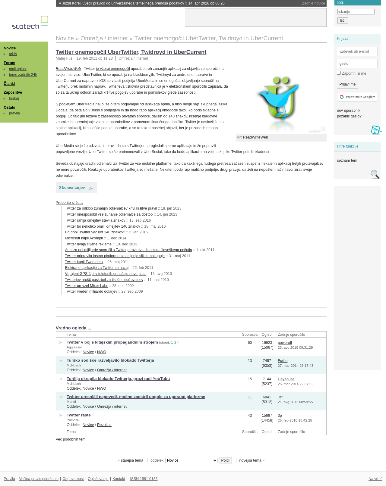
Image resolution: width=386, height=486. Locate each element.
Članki (9, 84)
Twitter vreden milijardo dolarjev (91, 291)
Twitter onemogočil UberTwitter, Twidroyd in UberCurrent (131, 52)
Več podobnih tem (71, 439)
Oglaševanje (98, 479)
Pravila (9, 479)
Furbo (282, 361)
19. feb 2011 (87, 58)
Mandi (71, 401)
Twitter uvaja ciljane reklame (88, 244)
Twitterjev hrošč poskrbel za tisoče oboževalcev (104, 280)
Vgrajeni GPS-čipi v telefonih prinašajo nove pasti (106, 274)
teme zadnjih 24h (23, 75)
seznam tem (347, 160)
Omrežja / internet (133, 58)
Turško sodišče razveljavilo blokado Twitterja (110, 360)
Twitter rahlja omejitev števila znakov (95, 220)
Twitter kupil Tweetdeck (84, 262)
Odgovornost (73, 479)
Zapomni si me (351, 73)
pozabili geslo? (349, 116)
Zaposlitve (13, 92)
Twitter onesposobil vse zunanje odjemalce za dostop (109, 214)
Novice (10, 48)
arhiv (13, 54)
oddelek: (183, 460)
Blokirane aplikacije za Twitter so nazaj (97, 268)
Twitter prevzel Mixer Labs (86, 286)
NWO (101, 352)
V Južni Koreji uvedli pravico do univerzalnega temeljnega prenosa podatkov (142, 3)
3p (280, 415)
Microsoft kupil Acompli (84, 238)
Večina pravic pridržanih (39, 479)
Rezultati (104, 425)
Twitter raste (79, 415)
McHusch (74, 365)
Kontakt (118, 479)
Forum (9, 63)
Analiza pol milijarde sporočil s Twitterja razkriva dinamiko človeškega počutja (128, 250)
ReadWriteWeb (255, 137)
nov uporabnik (348, 110)
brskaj (14, 98)
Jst (280, 397)
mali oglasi (18, 69)
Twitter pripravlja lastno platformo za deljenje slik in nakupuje (115, 256)
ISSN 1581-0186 (143, 479)
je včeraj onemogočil (113, 69)
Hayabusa (286, 379)
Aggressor (74, 347)
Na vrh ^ (375, 479)
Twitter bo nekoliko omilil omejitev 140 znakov (102, 226)
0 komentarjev (72, 187)
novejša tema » (251, 460)
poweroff (285, 343)
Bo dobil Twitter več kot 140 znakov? (95, 232)
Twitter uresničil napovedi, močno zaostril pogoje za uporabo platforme (136, 396)
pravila (14, 113)
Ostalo (9, 107)
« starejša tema (130, 460)
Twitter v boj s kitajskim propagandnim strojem (112, 342)
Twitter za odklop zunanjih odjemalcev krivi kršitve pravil (111, 208)
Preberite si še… (69, 203)
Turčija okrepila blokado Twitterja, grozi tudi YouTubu (118, 378)
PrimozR (73, 420)
